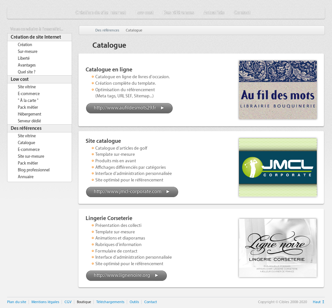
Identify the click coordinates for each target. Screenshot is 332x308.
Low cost (144, 13)
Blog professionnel (34, 170)
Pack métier (28, 107)
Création (25, 45)
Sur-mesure (27, 51)
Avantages (27, 65)
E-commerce (29, 94)
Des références (178, 13)
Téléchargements (110, 302)
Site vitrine (27, 87)
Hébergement (29, 114)
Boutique (84, 302)
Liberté (24, 58)
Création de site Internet (101, 13)
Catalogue (26, 143)
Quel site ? (26, 72)
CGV (68, 302)
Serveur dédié (29, 121)
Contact (242, 13)
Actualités (214, 13)
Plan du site (16, 302)
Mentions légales (45, 302)
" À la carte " (28, 100)
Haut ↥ (319, 302)
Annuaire (25, 177)
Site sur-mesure (31, 156)
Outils (134, 302)
